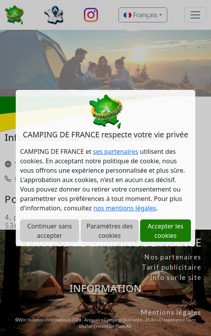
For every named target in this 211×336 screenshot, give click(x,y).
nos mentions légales (124, 208)
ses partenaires (115, 151)
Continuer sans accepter (49, 231)
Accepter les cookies (165, 231)
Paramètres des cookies (110, 231)
